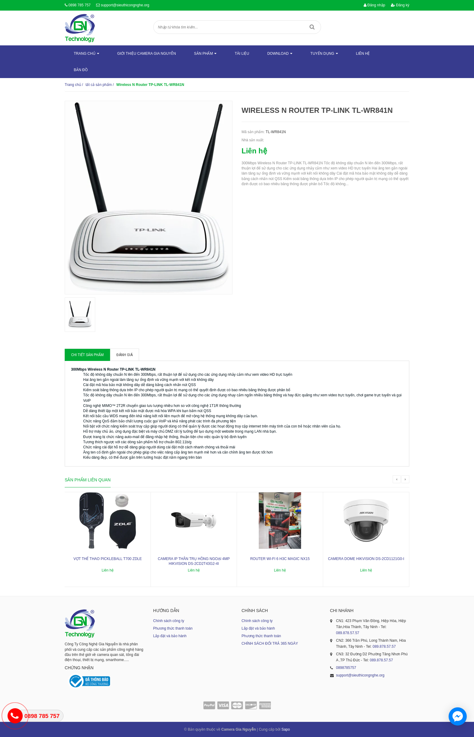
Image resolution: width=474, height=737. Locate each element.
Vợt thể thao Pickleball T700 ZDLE (107, 559)
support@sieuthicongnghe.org (125, 5)
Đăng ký (400, 5)
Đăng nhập (374, 5)
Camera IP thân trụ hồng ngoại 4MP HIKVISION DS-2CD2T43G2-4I (194, 561)
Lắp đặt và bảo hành (170, 636)
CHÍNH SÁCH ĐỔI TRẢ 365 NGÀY (270, 643)
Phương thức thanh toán (173, 628)
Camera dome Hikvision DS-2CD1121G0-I (366, 559)
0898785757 (346, 668)
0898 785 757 (79, 5)
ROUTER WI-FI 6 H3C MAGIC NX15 (280, 559)
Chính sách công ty (168, 621)
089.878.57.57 (347, 633)
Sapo (285, 729)
